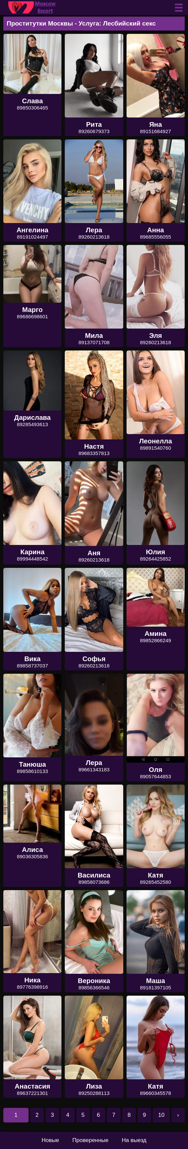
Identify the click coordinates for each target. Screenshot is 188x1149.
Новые (50, 1140)
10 (161, 1115)
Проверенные (90, 1140)
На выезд (134, 1140)
